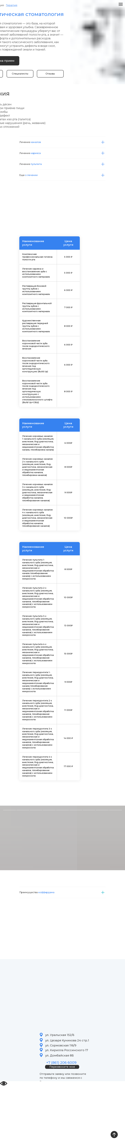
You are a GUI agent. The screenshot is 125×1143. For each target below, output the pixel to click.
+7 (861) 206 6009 (61, 1062)
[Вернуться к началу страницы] (114, 1134)
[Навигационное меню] (121, 4)
